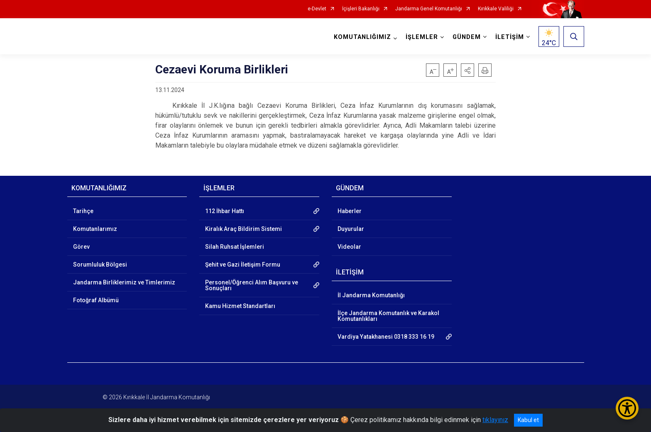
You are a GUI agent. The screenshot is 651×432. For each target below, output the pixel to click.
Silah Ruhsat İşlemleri (234, 246)
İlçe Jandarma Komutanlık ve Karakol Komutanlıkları (388, 316)
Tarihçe (83, 211)
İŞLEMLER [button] (422, 37)
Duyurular (351, 229)
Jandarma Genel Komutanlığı (428, 9)
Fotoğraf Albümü (96, 300)
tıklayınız (495, 420)
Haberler (350, 211)
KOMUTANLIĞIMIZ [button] (362, 37)
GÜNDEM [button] (467, 37)
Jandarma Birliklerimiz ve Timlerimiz (124, 282)
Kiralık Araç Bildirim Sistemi (243, 229)
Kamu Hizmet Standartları (240, 306)
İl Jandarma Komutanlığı (371, 295)
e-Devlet (317, 9)
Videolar (349, 246)
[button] (467, 70)
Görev (81, 246)
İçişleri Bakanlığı (360, 9)
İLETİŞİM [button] (509, 37)
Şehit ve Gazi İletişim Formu (242, 264)
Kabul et (528, 420)
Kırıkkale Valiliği (496, 9)
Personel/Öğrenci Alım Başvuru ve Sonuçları (251, 285)
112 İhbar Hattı (224, 211)
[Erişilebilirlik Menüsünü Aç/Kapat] (627, 408)
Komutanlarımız (95, 229)
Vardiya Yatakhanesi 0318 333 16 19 (386, 336)
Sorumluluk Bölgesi (100, 264)
